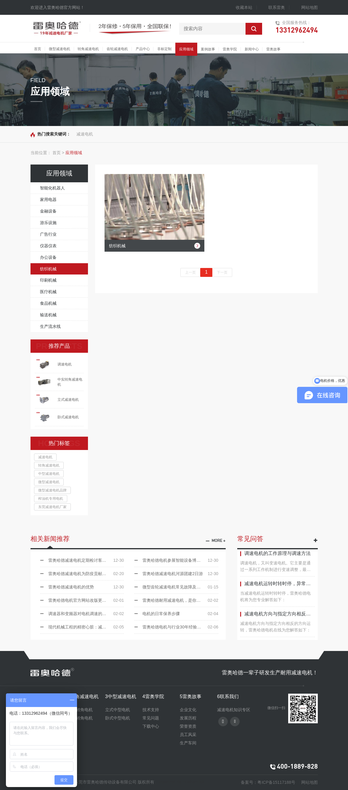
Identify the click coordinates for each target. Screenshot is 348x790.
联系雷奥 (276, 7)
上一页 (190, 272)
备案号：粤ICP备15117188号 (268, 782)
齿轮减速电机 (117, 49)
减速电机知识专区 (233, 709)
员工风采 (188, 734)
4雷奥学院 (153, 696)
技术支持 (150, 709)
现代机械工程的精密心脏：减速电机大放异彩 (86, 626)
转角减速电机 (88, 49)
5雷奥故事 (190, 696)
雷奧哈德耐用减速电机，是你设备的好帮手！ (180, 600)
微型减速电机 (59, 49)
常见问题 (150, 718)
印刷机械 (48, 280)
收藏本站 (244, 7)
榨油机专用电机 (50, 499)
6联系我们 (228, 696)
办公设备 (48, 257)
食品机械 (48, 303)
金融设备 (48, 211)
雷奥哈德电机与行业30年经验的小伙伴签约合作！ (180, 626)
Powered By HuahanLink (182, 782)
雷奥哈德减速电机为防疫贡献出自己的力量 (86, 573)
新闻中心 (252, 49)
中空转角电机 (80, 709)
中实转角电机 (80, 718)
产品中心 (143, 49)
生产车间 (188, 742)
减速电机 (84, 134)
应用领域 (186, 49)
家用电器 (48, 199)
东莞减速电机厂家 (52, 507)
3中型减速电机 (120, 696)
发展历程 (188, 718)
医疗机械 (48, 291)
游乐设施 (48, 222)
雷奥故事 (273, 49)
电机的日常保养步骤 (180, 613)
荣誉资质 (188, 726)
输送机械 (48, 314)
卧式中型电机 (117, 718)
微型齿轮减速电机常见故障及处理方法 (180, 586)
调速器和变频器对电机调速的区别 (86, 613)
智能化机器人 (52, 188)
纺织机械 (48, 268)
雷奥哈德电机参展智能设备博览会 (180, 560)
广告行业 (48, 234)
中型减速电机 (49, 474)
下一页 (222, 272)
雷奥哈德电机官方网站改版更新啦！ (86, 600)
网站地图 (309, 7)
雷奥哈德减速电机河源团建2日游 (180, 573)
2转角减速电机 (83, 696)
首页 (37, 49)
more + (219, 541)
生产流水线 (50, 326)
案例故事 (208, 49)
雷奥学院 (230, 49)
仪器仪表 (48, 245)
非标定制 (164, 49)
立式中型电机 (117, 709)
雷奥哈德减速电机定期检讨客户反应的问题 (86, 560)
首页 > (58, 152)
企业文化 (188, 709)
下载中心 (150, 726)
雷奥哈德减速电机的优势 (86, 586)
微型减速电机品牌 (52, 490)
